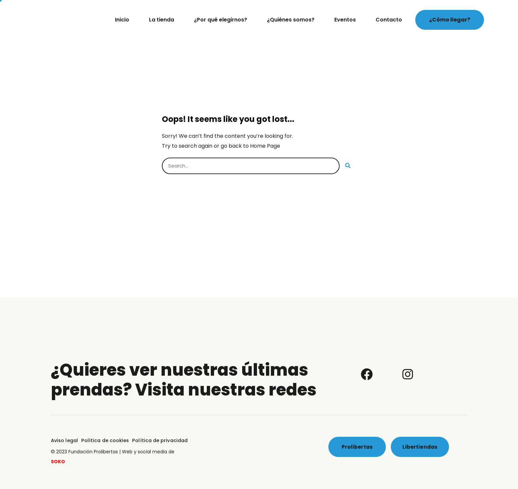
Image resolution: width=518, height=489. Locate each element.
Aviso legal (64, 440)
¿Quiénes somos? (290, 19)
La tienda (161, 19)
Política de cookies (104, 440)
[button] (449, 20)
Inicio (122, 19)
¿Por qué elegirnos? (220, 19)
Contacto (389, 19)
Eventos (345, 19)
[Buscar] (348, 166)
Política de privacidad (156, 440)
